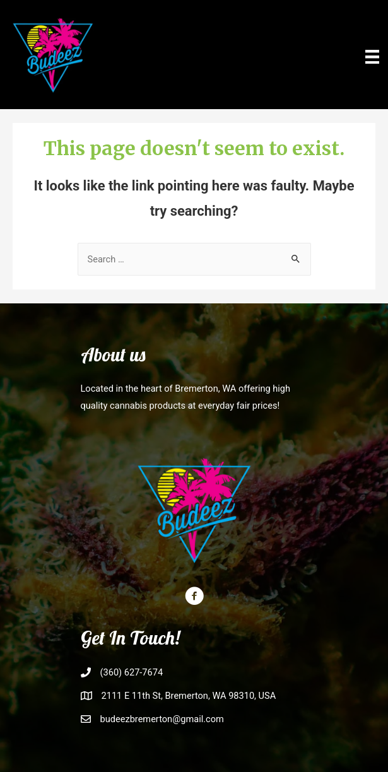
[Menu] (372, 56)
